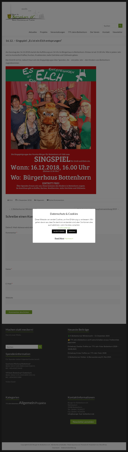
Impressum (68, 238)
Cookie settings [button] (64, 227)
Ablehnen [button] (72, 231)
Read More (59, 238)
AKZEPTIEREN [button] (58, 231)
